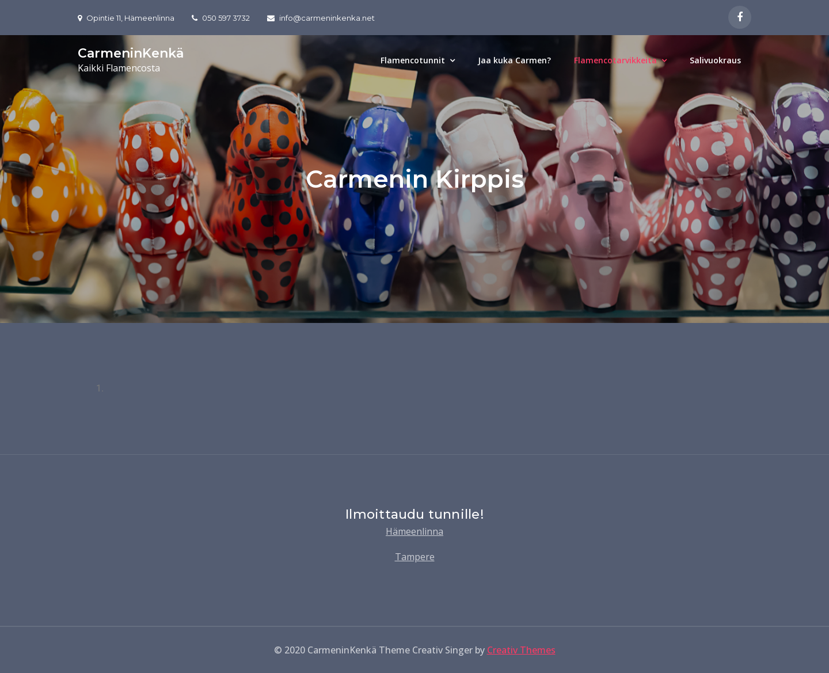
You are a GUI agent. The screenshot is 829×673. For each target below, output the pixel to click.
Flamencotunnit (413, 60)
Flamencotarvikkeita (615, 60)
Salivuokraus (715, 60)
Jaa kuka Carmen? (514, 60)
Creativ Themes (521, 650)
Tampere (415, 556)
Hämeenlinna (414, 531)
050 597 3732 (221, 17)
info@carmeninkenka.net (321, 17)
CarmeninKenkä (131, 53)
